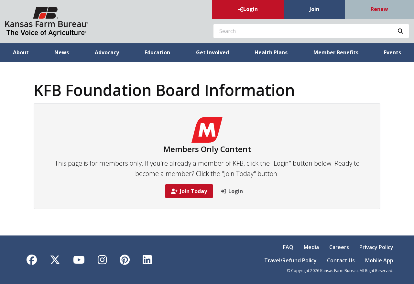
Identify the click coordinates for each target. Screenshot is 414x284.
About (21, 52)
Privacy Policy (376, 247)
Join (314, 9)
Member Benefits (335, 52)
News (61, 52)
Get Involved (212, 52)
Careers (339, 247)
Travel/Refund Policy (290, 260)
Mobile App (379, 260)
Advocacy (107, 52)
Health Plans (271, 52)
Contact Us (341, 260)
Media (311, 247)
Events (392, 52)
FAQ (288, 247)
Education (157, 52)
